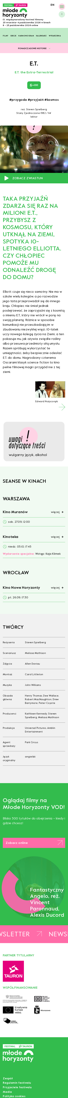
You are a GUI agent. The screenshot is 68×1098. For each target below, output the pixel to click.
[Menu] (62, 6)
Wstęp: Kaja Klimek (32, 553)
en (52, 5)
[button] (5, 149)
